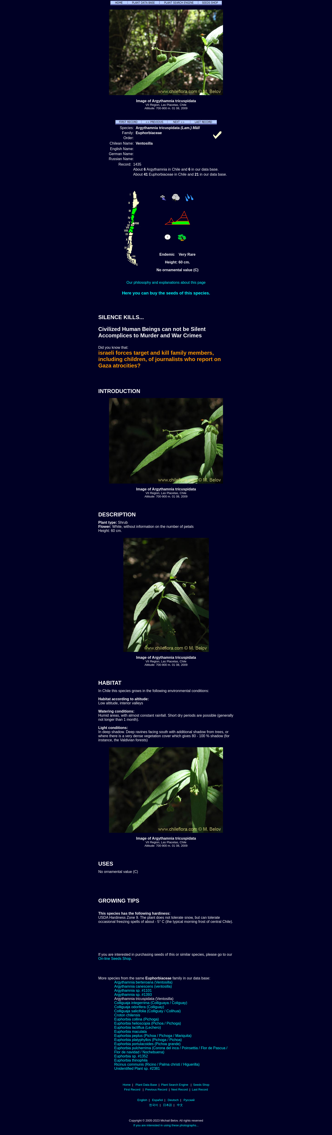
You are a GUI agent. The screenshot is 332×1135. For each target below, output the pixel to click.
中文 (180, 1105)
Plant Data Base (146, 1084)
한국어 (153, 1105)
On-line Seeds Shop (114, 959)
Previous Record (156, 1089)
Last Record (200, 1089)
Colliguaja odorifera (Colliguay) (139, 1007)
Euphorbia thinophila (131, 1060)
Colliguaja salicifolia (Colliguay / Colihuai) (147, 1011)
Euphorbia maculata (130, 1031)
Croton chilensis (127, 1015)
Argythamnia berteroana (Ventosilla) (143, 982)
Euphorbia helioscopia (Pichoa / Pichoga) (147, 1023)
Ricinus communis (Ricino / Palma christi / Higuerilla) (157, 1064)
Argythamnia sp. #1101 (133, 990)
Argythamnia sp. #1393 (133, 995)
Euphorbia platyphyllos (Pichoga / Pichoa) (148, 1040)
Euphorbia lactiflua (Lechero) (137, 1027)
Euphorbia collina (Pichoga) (136, 1019)
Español (157, 1100)
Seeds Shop (201, 1084)
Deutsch (173, 1100)
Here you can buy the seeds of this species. (166, 293)
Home (127, 1084)
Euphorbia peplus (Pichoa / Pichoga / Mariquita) (153, 1036)
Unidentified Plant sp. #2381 (137, 1068)
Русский (189, 1100)
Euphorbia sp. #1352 (131, 1056)
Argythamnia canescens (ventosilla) (143, 986)
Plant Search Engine (174, 1084)
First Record (132, 1089)
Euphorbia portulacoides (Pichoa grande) (147, 1044)
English (142, 1100)
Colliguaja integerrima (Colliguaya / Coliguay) (150, 1003)
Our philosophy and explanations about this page (166, 282)
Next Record (179, 1089)
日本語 (167, 1105)
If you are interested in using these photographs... (166, 1125)
